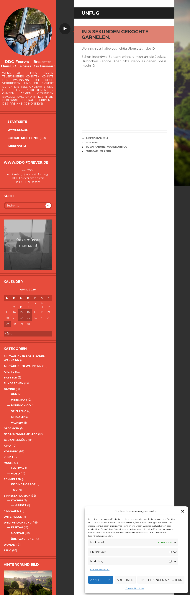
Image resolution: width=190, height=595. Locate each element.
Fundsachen (13, 383)
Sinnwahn (11, 511)
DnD (14, 394)
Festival (17, 467)
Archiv (9, 371)
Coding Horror (23, 484)
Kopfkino (11, 451)
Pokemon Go (21, 405)
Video (15, 473)
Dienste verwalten (99, 569)
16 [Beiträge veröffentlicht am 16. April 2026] (28, 312)
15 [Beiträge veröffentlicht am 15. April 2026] (21, 312)
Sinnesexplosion (17, 495)
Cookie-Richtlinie (134, 588)
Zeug (7, 550)
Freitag (17, 527)
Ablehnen (125, 580)
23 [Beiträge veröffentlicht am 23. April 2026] (28, 318)
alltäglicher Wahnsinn (22, 366)
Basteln (10, 377)
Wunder (10, 544)
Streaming (19, 417)
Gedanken (11, 428)
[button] (182, 511)
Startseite (17, 121)
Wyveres (92, 142)
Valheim (17, 422)
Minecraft (19, 399)
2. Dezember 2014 (97, 138)
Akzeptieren (100, 580)
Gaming (9, 389)
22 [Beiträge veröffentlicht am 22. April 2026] (21, 318)
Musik (8, 463)
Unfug (122, 146)
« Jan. (8, 333)
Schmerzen (12, 479)
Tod (14, 490)
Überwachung (22, 539)
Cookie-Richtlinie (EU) (26, 138)
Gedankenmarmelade (20, 434)
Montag (17, 533)
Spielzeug (18, 411)
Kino (7, 445)
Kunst (9, 457)
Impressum (16, 146)
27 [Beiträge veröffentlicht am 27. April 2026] (7, 324)
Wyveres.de (17, 130)
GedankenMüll (15, 440)
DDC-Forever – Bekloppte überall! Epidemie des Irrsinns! (28, 63)
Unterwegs (13, 516)
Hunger (20, 505)
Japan (90, 146)
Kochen (17, 500)
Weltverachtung (18, 522)
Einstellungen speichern (161, 580)
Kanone (100, 146)
